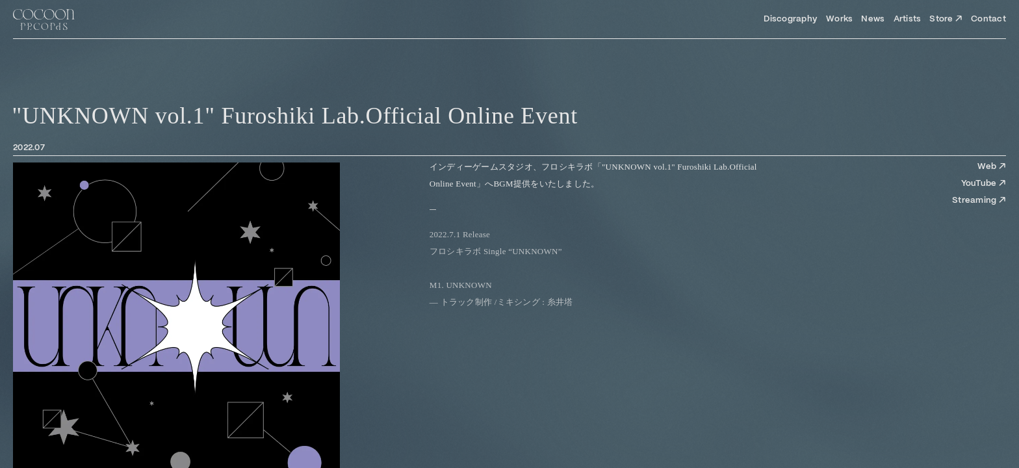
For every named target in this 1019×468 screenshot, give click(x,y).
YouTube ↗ (983, 183)
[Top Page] (44, 19)
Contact (988, 19)
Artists (908, 19)
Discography (791, 19)
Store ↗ (945, 19)
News (872, 19)
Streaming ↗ (979, 200)
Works (839, 19)
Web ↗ (991, 166)
